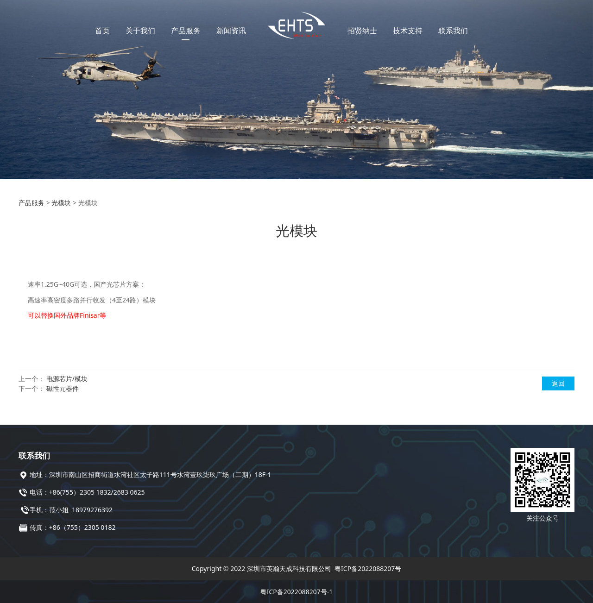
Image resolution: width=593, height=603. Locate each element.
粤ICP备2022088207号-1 (296, 591)
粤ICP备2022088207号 (367, 568)
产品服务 (186, 30)
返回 (558, 383)
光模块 (61, 202)
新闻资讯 (231, 30)
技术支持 (408, 30)
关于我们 (140, 30)
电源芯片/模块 (67, 378)
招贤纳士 (362, 30)
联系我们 (453, 30)
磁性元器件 (62, 388)
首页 (102, 30)
